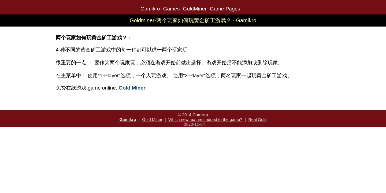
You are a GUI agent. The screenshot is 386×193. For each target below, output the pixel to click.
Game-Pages (225, 9)
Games (171, 9)
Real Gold (257, 119)
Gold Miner (152, 119)
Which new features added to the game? (205, 119)
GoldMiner (195, 9)
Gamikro (150, 9)
